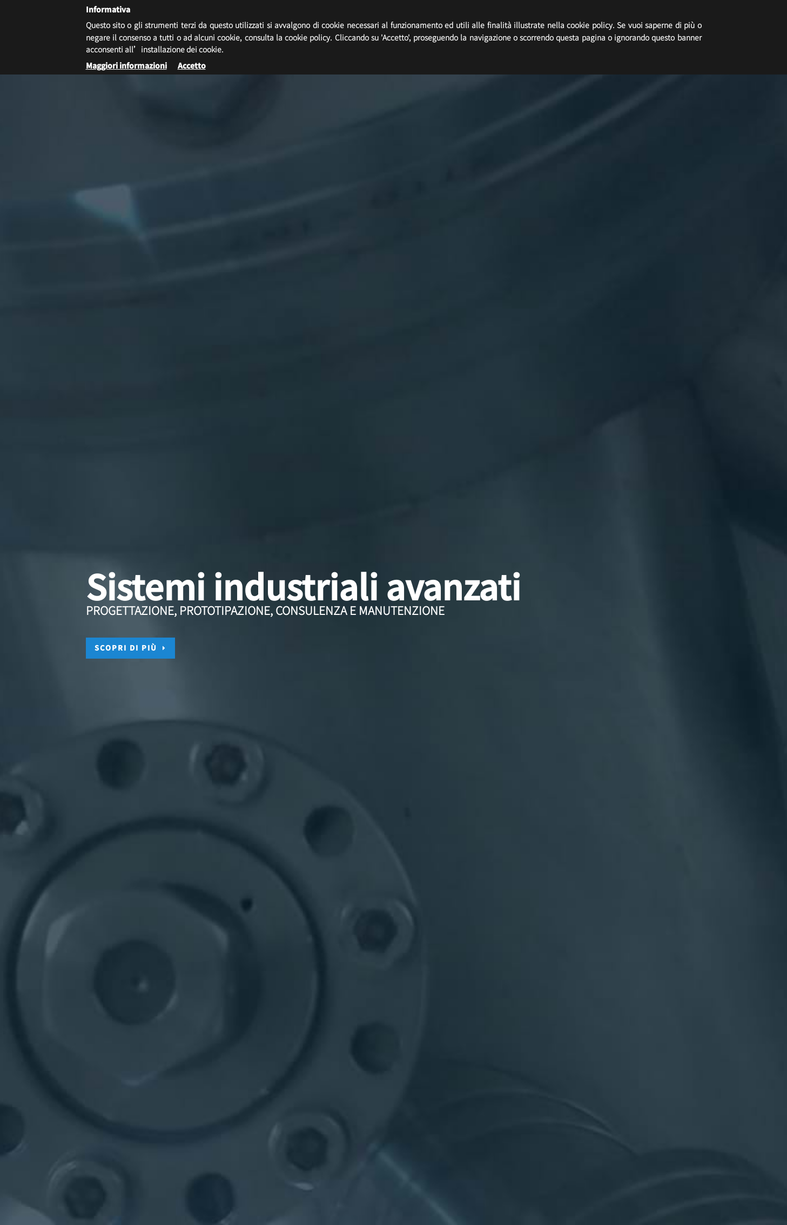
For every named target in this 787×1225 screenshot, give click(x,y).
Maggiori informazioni (126, 65)
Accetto (192, 65)
